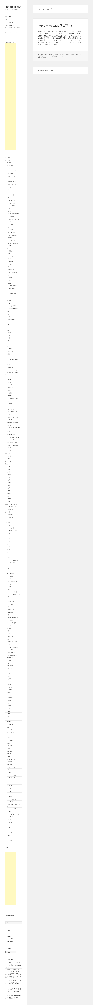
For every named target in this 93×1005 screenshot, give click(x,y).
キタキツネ (9, 794)
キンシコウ (9, 796)
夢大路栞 (10, 385)
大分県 (8, 477)
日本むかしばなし (11, 641)
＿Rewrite (8, 721)
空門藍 (8, 756)
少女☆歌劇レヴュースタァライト (13, 372)
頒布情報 (9, 367)
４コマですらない (11, 530)
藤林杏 (8, 692)
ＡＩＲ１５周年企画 (11, 560)
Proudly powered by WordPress (46, 70)
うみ (8, 735)
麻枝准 (7, 522)
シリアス (9, 599)
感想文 (7, 453)
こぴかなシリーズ (11, 581)
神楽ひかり (9, 434)
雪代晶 (9, 401)
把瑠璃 (8, 748)
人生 (8, 676)
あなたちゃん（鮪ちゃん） (13, 219)
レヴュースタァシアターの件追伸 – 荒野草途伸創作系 (13, 965)
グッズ (8, 362)
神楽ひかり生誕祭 (12, 440)
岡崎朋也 (9, 684)
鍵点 (8, 364)
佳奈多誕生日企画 (12, 306)
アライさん (9, 788)
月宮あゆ (9, 708)
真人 (8, 327)
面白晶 (10, 403)
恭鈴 (8, 633)
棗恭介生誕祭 (11, 319)
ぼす (8, 783)
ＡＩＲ (7, 533)
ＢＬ (8, 520)
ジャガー (9, 811)
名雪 (8, 703)
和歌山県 (9, 474)
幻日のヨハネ (10, 261)
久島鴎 (8, 743)
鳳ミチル (10, 406)
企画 (6, 343)
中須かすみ (9, 232)
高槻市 (8, 501)
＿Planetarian (9, 719)
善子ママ (9, 248)
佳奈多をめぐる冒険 (13, 308)
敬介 (8, 544)
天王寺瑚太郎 (10, 724)
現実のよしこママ (9, 25)
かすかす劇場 (10, 506)
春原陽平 (9, 689)
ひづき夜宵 (8, 163)
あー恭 (8, 578)
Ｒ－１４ (9, 649)
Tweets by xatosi (9, 915)
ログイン (7, 933)
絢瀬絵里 (9, 275)
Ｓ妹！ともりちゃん (11, 655)
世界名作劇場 (10, 612)
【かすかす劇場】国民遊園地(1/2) (13, 995)
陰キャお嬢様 (10, 165)
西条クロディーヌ (12, 417)
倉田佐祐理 (9, 697)
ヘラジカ (9, 827)
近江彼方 (9, 277)
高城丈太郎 (9, 668)
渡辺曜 (9, 237)
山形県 (8, 482)
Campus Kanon (10, 573)
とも (8, 673)
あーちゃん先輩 (10, 288)
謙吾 (8, 335)
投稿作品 (9, 636)
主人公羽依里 (10, 740)
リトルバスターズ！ (10, 285)
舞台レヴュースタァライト (13, 442)
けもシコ (9, 772)
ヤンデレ (9, 604)
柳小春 (8, 432)
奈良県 (8, 480)
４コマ (7, 525)
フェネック (9, 824)
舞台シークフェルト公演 (13, 445)
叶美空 (9, 379)
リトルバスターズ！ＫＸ (12, 298)
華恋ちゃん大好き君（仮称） (14, 427)
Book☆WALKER (12, 370)
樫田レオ (7, 461)
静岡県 (8, 498)
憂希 (8, 192)
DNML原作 (9, 576)
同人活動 (7, 354)
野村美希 (9, 762)
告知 (8, 835)
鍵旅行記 (9, 456)
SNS (6, 160)
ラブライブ (8, 216)
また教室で (9, 348)
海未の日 (10, 256)
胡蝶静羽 (10, 395)
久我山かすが (10, 184)
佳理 (8, 615)
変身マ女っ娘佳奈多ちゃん (13, 623)
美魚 (8, 330)
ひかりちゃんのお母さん (13, 437)
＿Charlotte (8, 657)
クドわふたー (8, 187)
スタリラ (9, 377)
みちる (8, 536)
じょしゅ (9, 780)
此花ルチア (9, 727)
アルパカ (9, 791)
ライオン (9, 833)
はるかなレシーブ (11, 171)
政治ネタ (9, 639)
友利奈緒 (9, 665)
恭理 (8, 631)
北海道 (8, 472)
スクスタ (9, 224)
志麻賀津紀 (9, 687)
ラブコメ (9, 607)
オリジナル (8, 179)
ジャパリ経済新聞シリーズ (13, 814)
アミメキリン (10, 785)
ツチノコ (9, 819)
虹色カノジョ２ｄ (9, 504)
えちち (9, 211)
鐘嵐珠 (8, 280)
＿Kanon (7, 695)
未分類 (7, 458)
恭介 (8, 316)
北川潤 (8, 700)
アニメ (7, 168)
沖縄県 (8, 493)
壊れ (9, 589)
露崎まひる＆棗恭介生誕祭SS (12, 32)
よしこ (8, 221)
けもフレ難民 (10, 777)
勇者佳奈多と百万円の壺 (12, 617)
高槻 (8, 716)
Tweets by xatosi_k (10, 42)
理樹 (8, 324)
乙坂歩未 (9, 663)
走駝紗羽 (9, 450)
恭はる (8, 628)
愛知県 (8, 488)
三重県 (8, 466)
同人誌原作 (9, 620)
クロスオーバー (10, 592)
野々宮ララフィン (12, 398)
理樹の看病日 (11, 652)
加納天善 (9, 746)
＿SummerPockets (10, 732)
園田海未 (9, 253)
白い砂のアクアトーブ (12, 176)
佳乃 (8, 538)
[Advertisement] (10, 70)
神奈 (8, 549)
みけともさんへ (9, 22)
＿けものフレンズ (9, 767)
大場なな (10, 414)
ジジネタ (9, 601)
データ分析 (9, 514)
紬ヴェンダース (10, 759)
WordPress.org (9, 941)
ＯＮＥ (7, 565)
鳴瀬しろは (9, 764)
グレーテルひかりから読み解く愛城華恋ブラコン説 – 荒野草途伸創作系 (13, 976)
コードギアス (10, 173)
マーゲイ (9, 830)
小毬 (8, 314)
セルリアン (9, 816)
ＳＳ (6, 570)
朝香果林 (9, 264)
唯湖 (8, 311)
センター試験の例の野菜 (13, 213)
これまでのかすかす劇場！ (11, 980)
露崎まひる (10, 419)
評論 (6, 512)
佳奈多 (8, 303)
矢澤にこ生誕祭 (11, 272)
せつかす (10, 609)
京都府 (8, 469)
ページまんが (10, 528)
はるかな (9, 584)
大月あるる (10, 387)
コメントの (9, 939)
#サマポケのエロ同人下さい (56, 26)
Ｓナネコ (9, 841)
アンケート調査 (10, 205)
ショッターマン (9, 195)
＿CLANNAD (8, 671)
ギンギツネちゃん (11, 799)
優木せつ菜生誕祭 (12, 243)
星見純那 (10, 393)
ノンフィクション (11, 181)
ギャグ (8, 586)
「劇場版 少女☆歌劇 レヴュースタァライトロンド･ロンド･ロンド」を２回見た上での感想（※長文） (13, 972)
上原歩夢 (9, 229)
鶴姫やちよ (10, 409)
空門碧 (8, 754)
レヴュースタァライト (12, 411)
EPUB (8, 356)
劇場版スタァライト (11, 422)
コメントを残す (43, 57)
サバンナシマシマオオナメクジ (14, 804)
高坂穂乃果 (9, 283)
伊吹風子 (9, 679)
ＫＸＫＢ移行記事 (9, 562)
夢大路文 (10, 382)
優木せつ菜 (9, 240)
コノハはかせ (10, 802)
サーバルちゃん (10, 808)
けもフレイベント (11, 775)
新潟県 (8, 490)
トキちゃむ (9, 822)
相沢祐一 (9, 711)
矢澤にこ (9, 269)
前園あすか (10, 351)
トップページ (8, 200)
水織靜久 (9, 751)
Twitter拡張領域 (11, 203)
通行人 (9, 509)
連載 (8, 644)
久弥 (6, 340)
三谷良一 (9, 738)
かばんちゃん (10, 769)
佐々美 (8, 300)
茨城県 (8, 496)
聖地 (6, 464)
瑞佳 (8, 568)
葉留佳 (8, 332)
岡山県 (8, 485)
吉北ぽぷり (8, 346)
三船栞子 (9, 227)
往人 (8, 541)
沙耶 (8, 322)
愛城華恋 (9, 425)
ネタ (8, 208)
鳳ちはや (9, 729)
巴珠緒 (9, 390)
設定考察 (9, 517)
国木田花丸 (9, 251)
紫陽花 (7, 19)
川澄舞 (8, 705)
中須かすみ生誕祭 (12, 235)
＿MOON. (7, 713)
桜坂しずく (9, 267)
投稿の (8, 936)
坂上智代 (9, 681)
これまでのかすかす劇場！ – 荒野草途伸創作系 (13, 990)
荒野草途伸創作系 (13, 6)
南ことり (9, 245)
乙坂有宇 (9, 660)
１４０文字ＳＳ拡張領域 (12, 647)
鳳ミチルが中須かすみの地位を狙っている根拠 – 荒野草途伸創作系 (13, 982)
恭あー (8, 625)
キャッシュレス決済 (11, 359)
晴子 (8, 546)
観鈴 (8, 557)
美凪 (8, 552)
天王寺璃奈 (9, 259)
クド (8, 291)
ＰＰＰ (8, 838)
